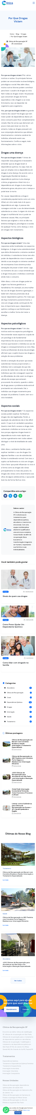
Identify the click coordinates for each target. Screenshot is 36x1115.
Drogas (23, 34)
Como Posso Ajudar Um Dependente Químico (13, 625)
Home (12, 34)
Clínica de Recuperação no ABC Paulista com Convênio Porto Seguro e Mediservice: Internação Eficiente (18, 919)
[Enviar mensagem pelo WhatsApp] (6, 1110)
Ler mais (5, 880)
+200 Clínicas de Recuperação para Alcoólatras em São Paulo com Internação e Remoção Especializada (16, 964)
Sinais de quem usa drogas (15, 596)
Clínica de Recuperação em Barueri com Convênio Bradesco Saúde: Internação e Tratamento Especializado (18, 874)
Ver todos (18, 981)
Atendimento (11, 1009)
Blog (17, 34)
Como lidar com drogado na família (16, 663)
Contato (26, 1009)
